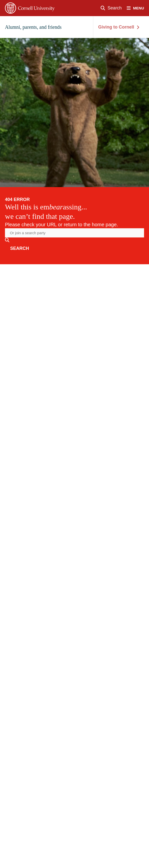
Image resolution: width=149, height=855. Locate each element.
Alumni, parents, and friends (33, 27)
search (19, 248)
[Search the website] (74, 232)
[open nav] (138, 8)
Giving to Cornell (118, 27)
